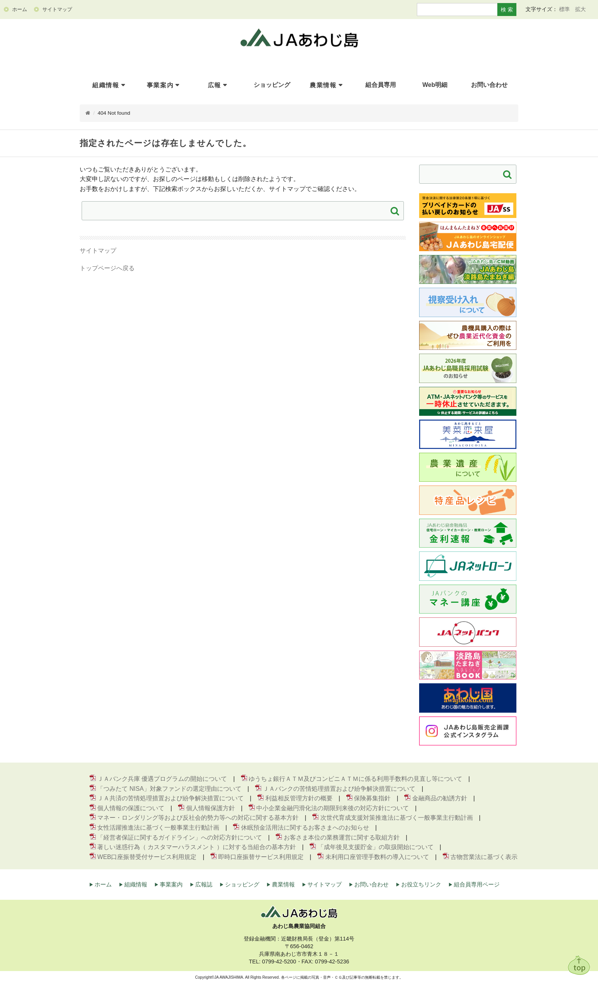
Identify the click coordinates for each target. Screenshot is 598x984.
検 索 (507, 9)
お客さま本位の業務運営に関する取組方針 (342, 837)
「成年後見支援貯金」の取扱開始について (376, 847)
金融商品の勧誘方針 (439, 798)
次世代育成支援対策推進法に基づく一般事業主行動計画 (396, 818)
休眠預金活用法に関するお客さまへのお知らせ (305, 828)
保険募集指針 (372, 798)
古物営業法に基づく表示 (484, 857)
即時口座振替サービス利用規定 (261, 857)
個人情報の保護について (130, 808)
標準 (564, 9)
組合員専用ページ (477, 884)
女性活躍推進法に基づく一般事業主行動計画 (158, 828)
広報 (214, 85)
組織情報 (105, 85)
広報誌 (203, 884)
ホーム (103, 884)
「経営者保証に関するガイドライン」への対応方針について (179, 837)
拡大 (580, 9)
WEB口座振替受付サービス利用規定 (146, 857)
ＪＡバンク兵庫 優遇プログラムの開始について (162, 779)
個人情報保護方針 (210, 808)
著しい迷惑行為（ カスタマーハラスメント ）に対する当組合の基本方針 (196, 847)
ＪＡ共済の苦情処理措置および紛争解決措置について (170, 798)
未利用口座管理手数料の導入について (377, 857)
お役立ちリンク (421, 884)
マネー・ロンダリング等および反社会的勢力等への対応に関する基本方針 (198, 818)
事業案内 (160, 85)
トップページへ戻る (107, 268)
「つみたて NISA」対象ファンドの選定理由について (169, 788)
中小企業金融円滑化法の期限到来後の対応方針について (332, 808)
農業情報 (323, 85)
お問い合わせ (371, 884)
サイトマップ (98, 251)
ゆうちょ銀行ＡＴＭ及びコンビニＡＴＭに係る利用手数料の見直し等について (355, 779)
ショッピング (242, 884)
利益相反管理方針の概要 (299, 798)
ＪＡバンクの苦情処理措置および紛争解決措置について (339, 788)
